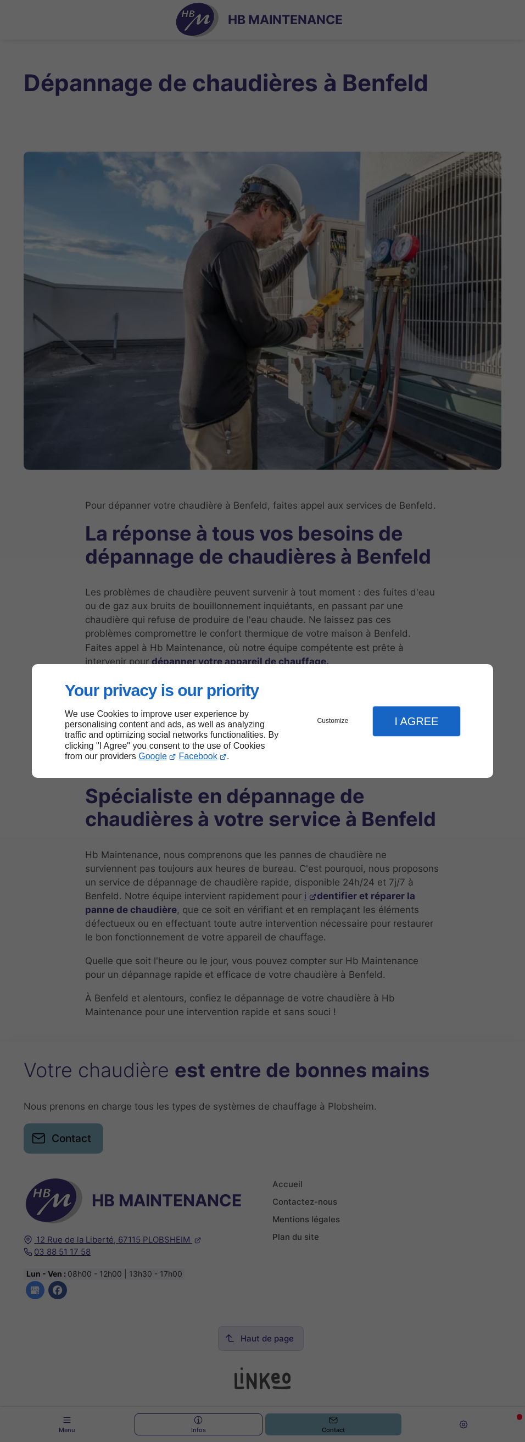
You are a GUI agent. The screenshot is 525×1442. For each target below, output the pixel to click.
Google (152, 756)
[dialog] (262, 721)
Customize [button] (333, 721)
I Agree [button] (416, 721)
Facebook (198, 756)
